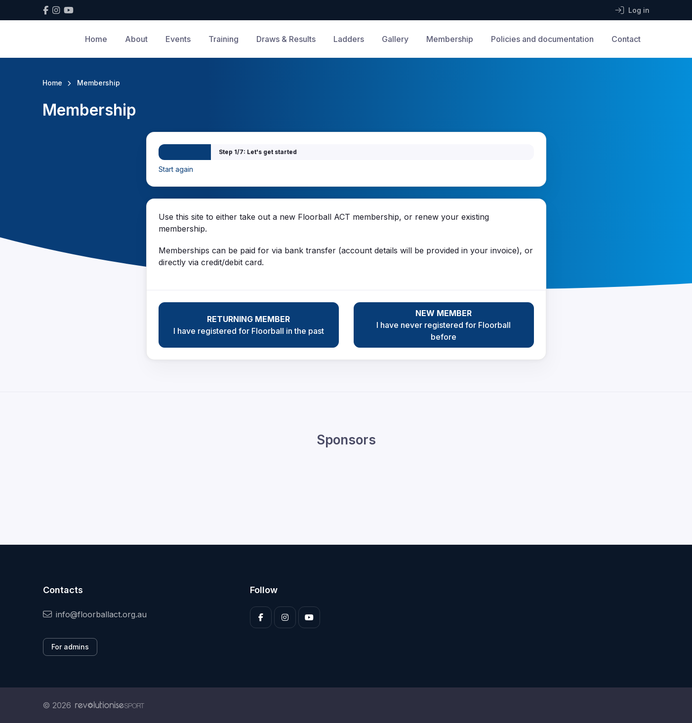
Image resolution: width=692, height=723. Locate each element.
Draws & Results (286, 39)
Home (96, 39)
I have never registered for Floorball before (444, 324)
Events (178, 39)
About (136, 39)
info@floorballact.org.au (95, 614)
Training (223, 39)
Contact (626, 39)
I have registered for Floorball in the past (248, 324)
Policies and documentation (542, 39)
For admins (70, 647)
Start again (176, 169)
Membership (449, 39)
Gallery (395, 39)
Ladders (348, 39)
